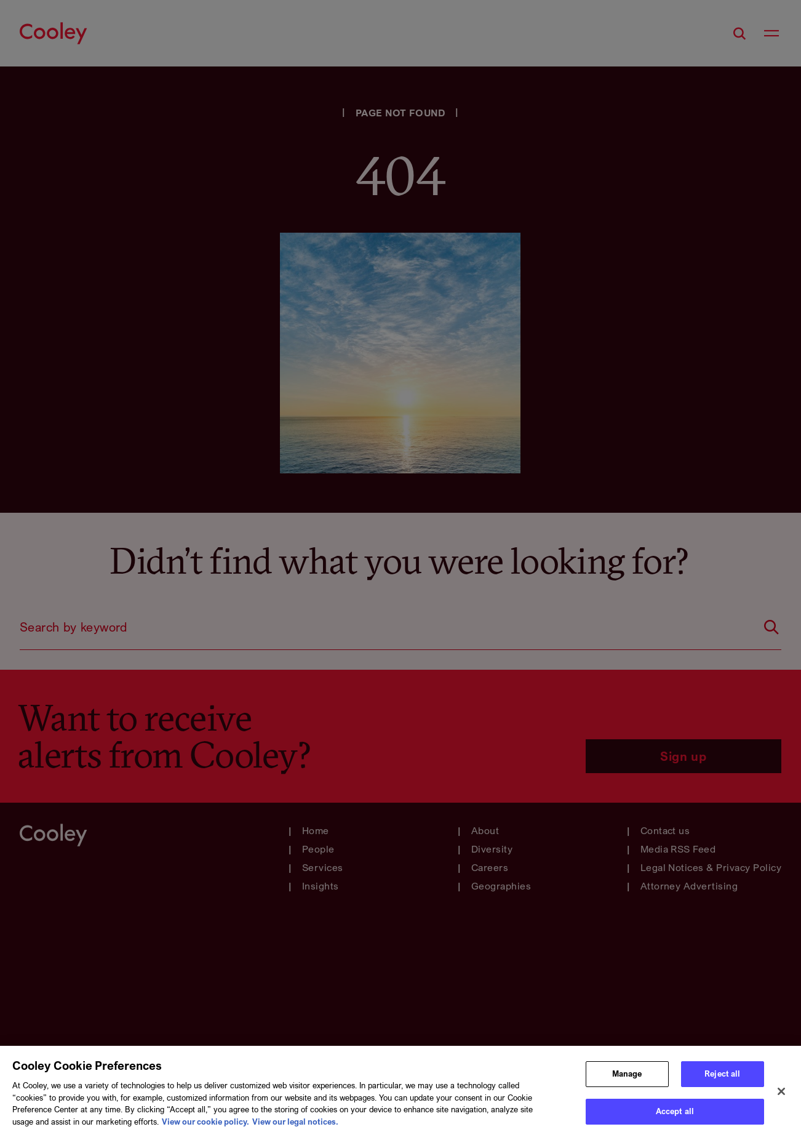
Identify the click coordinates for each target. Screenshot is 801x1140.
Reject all (722, 1078)
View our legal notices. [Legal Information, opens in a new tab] (295, 1126)
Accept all (675, 1117)
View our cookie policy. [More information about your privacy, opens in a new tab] (205, 1126)
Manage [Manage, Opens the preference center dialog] (627, 1078)
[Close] (781, 1096)
